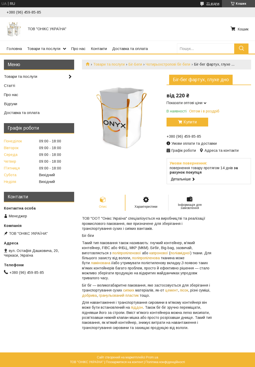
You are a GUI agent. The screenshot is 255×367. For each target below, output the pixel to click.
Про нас (78, 48)
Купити (190, 122)
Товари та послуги (43, 48)
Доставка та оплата (130, 48)
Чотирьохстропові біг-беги (168, 64)
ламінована (100, 263)
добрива (89, 295)
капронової (158, 253)
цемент (171, 290)
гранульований (111, 295)
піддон (137, 307)
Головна (14, 48)
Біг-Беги (135, 64)
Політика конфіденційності (165, 362)
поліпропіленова (146, 258)
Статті (9, 85)
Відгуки (10, 104)
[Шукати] (241, 48)
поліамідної (180, 253)
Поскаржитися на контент (124, 362)
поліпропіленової (126, 253)
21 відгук (212, 3)
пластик (132, 295)
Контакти (99, 48)
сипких (128, 290)
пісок (184, 290)
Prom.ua (152, 357)
